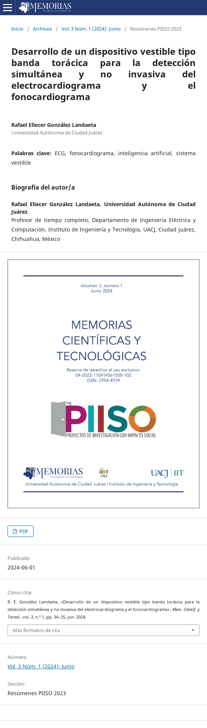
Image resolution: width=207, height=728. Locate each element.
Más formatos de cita (36, 630)
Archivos (42, 28)
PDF (23, 531)
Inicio (17, 28)
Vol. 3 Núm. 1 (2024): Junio (91, 28)
